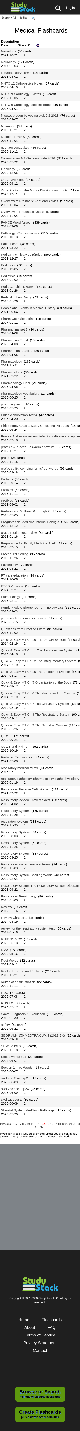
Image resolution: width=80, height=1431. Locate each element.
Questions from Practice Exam (23, 629)
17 (56, 1124)
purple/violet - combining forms (23, 618)
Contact (40, 1350)
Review (6, 907)
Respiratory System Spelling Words (26, 875)
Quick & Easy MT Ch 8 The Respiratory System (35, 714)
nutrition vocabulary (15, 147)
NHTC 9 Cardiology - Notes (21, 94)
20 (67, 1124)
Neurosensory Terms (16, 72)
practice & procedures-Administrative (28, 447)
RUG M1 (7, 1003)
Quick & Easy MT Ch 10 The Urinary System (33, 639)
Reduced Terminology (17, 757)
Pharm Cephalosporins (17, 318)
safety (5, 1024)
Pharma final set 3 (14, 329)
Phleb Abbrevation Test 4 (19, 415)
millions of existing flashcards (40, 1393)
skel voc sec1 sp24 (15, 1089)
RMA (4, 950)
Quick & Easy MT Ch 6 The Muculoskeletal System (38, 693)
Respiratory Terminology (18, 896)
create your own (18, 1136)
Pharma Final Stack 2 (16, 351)
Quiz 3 (5, 736)
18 (60, 1124)
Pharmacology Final (15, 383)
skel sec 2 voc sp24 (15, 1078)
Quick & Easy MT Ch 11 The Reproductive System (37, 650)
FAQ (52, 1327)
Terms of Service (40, 1335)
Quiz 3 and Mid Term (16, 746)
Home (23, 1319)
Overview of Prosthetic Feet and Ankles (29, 201)
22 (75, 1124)
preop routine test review (19, 532)
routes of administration (18, 982)
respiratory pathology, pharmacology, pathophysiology (40, 778)
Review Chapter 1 (14, 917)
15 (48, 1124)
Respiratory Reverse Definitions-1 (25, 789)
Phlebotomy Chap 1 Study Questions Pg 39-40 (35, 425)
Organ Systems (12, 179)
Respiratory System (15, 811)
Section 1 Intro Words (16, 1067)
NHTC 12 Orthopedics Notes (22, 83)
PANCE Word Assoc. (16, 222)
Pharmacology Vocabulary (20, 393)
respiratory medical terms (19, 768)
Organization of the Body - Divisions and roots (34, 190)
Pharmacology (11, 361)
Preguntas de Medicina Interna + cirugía (30, 522)
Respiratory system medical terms (25, 864)
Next (42, 1127)
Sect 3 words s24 (13, 1057)
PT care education (14, 575)
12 (36, 1124)
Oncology (8, 169)
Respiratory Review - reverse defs (25, 800)
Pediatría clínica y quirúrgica (21, 254)
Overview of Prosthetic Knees (22, 212)
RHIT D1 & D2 (11, 939)
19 (63, 1124)
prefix (5, 458)
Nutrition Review (13, 137)
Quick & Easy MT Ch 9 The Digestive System (34, 725)
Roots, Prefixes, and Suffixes (22, 971)
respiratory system (14, 821)
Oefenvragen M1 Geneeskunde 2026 (28, 158)
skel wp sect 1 (11, 1099)
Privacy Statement (40, 1343)
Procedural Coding (14, 554)
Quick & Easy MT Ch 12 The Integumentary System (38, 661)
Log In (70, 8)
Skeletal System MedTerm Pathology (28, 1110)
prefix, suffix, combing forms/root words (29, 468)
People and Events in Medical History (28, 308)
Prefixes (7, 479)
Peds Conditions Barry (17, 286)
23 (78, 1124)
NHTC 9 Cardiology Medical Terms (26, 105)
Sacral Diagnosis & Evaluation (23, 1014)
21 (71, 1124)
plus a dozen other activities (40, 1414)
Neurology (8, 51)
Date (4, 45)
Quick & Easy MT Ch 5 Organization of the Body (36, 682)
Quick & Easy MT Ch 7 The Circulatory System (35, 704)
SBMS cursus (11, 1046)
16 (52, 1124)
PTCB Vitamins (12, 586)
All (14, 17)
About (29, 1327)
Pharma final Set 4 (14, 340)
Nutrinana (8, 126)
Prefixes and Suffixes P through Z (25, 511)
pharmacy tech (12, 404)
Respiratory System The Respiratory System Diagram (40, 885)
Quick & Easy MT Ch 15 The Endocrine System (35, 671)
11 (32, 1124)
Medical (23, 17)
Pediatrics (8, 265)
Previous (5, 1124)
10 (29, 1124)
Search (6, 17)
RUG (4, 992)
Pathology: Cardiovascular (20, 233)
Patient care (10, 244)
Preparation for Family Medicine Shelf (28, 543)
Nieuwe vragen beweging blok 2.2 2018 (29, 115)
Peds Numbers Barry (16, 297)
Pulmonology (10, 597)
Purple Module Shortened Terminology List (32, 607)
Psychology (9, 564)
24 (36, 1127)
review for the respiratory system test (28, 928)
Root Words (9, 960)
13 (40, 1124)
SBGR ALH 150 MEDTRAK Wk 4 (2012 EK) (33, 1035)
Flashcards (52, 1319)
